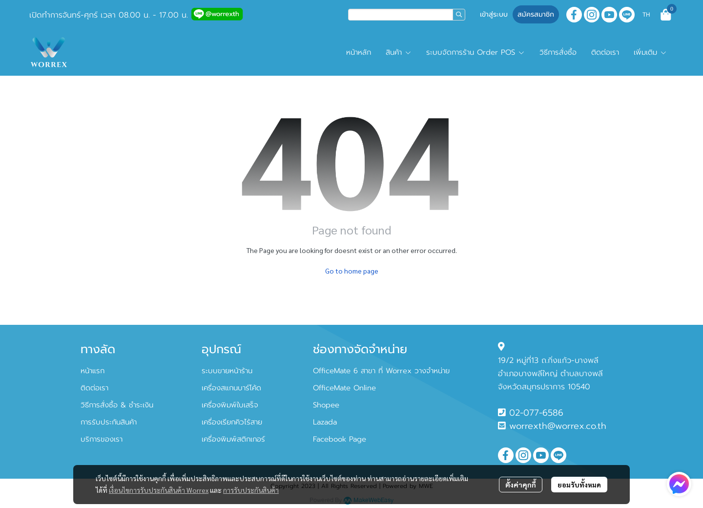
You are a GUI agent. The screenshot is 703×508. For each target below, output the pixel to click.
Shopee (326, 405)
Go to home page (351, 270)
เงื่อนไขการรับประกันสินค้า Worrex (158, 490)
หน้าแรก (92, 370)
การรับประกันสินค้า (251, 490)
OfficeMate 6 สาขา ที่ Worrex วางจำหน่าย (381, 370)
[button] (407, 14)
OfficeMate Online (344, 387)
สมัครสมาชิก (535, 14)
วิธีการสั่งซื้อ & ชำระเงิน (117, 405)
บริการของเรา (102, 439)
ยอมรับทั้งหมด (579, 484)
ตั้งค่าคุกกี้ (520, 484)
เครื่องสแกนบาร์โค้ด (231, 387)
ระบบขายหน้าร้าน (227, 370)
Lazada (325, 422)
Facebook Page (339, 439)
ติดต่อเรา (94, 387)
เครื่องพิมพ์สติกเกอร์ (233, 439)
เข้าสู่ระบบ (494, 14)
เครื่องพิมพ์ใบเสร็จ (230, 405)
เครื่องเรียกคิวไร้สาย (232, 422)
